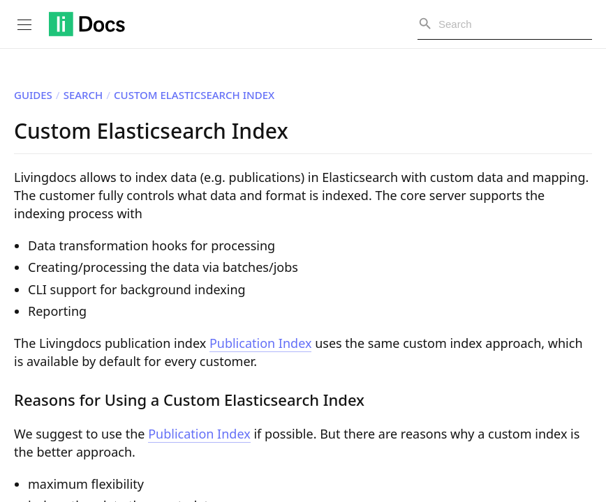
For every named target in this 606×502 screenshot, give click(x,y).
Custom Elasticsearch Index (194, 95)
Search (83, 95)
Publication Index (260, 343)
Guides (33, 95)
